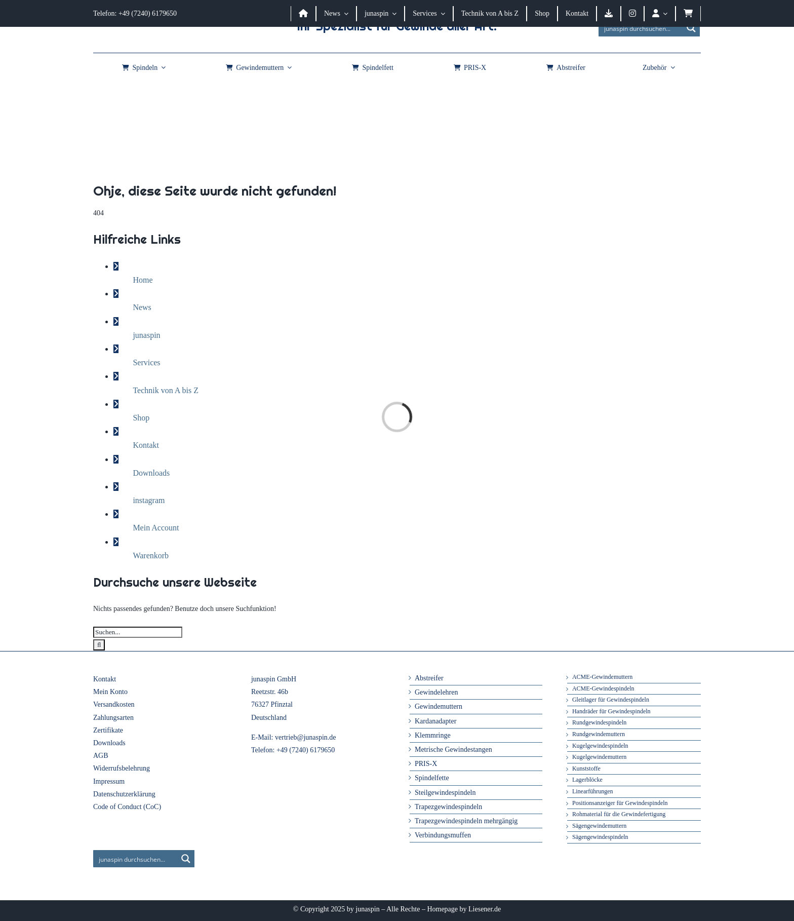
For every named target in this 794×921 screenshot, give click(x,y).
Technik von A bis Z (165, 390)
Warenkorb (151, 555)
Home (142, 280)
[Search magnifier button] (691, 27)
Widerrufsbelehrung (121, 768)
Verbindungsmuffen (443, 835)
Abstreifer (429, 678)
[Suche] (99, 644)
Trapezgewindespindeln (448, 807)
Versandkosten (114, 704)
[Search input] (641, 28)
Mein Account (156, 527)
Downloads (151, 473)
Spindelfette (432, 778)
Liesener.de (484, 909)
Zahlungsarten (113, 717)
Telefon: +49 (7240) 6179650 (135, 13)
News (142, 307)
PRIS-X (426, 764)
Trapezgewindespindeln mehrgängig (466, 821)
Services (146, 362)
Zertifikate (108, 730)
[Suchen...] (137, 632)
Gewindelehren (436, 692)
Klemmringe (433, 735)
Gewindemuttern (438, 706)
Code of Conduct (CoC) (127, 807)
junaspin (146, 335)
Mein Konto (110, 692)
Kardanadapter (435, 721)
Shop (141, 417)
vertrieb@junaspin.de (305, 737)
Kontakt (146, 445)
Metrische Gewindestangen (453, 749)
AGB (100, 755)
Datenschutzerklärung (124, 794)
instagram (149, 500)
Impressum (109, 781)
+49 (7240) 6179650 (305, 750)
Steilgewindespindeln (445, 792)
